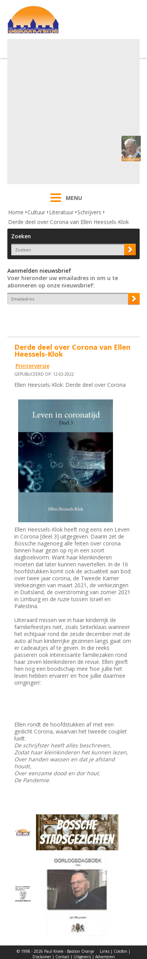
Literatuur (61, 212)
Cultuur (36, 212)
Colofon (120, 951)
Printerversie (32, 365)
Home (16, 212)
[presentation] (52, 318)
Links (104, 951)
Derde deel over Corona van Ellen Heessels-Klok (68, 222)
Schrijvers (89, 212)
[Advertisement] (72, 111)
